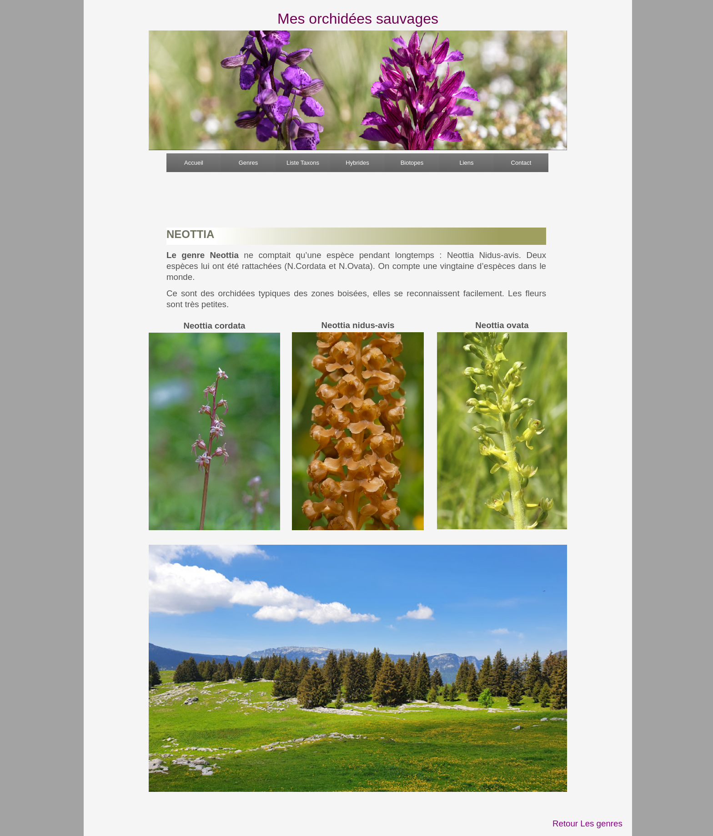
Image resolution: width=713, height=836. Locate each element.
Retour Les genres (587, 823)
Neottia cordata (214, 325)
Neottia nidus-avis (358, 325)
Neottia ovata (501, 325)
